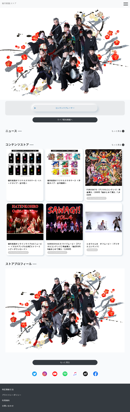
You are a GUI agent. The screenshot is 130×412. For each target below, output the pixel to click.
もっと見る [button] (116, 131)
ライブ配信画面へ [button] (65, 119)
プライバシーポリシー (11, 395)
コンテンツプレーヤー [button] (65, 108)
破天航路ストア (9, 3)
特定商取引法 (8, 389)
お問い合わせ (8, 406)
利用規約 (6, 400)
